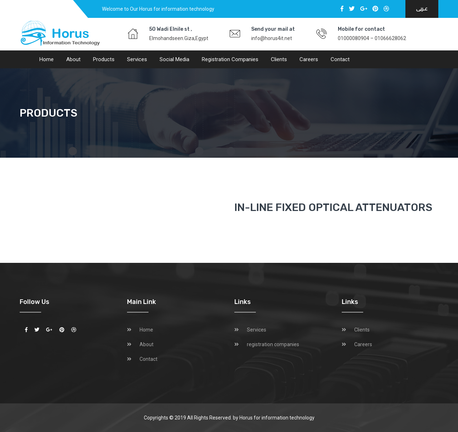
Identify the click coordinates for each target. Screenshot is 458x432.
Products (103, 59)
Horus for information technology (277, 418)
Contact (340, 59)
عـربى (422, 8)
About (73, 59)
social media (174, 59)
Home (46, 59)
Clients (279, 59)
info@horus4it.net (271, 38)
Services (137, 59)
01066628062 (390, 38)
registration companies (230, 59)
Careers (308, 59)
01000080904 (353, 38)
